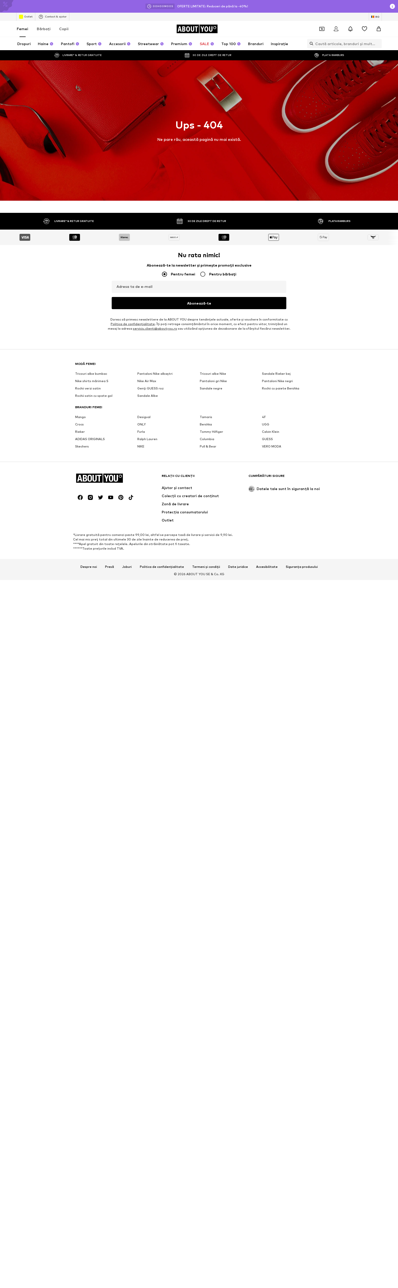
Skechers (82, 1271)
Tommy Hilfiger (211, 1256)
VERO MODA (271, 1271)
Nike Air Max (146, 1205)
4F (264, 1241)
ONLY (141, 1248)
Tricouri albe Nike (213, 1198)
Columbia (207, 1263)
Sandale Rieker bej (276, 1198)
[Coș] (379, 29)
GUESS (267, 1263)
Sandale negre (211, 1213)
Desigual (144, 1241)
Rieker (80, 1256)
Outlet (25, 17)
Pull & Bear (208, 1271)
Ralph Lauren (147, 1263)
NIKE (140, 1271)
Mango (80, 1241)
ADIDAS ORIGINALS (90, 1263)
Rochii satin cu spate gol (93, 1220)
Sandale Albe (147, 1220)
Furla (141, 1256)
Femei (22, 29)
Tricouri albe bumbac (91, 1198)
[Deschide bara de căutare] (310, 43)
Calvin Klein (270, 1256)
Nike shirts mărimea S (91, 1205)
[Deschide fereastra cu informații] (392, 6)
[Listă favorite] (364, 29)
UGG (265, 1248)
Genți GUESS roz (150, 1213)
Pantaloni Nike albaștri (155, 1198)
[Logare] (336, 29)
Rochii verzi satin (88, 1213)
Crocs (79, 1248)
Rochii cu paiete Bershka (280, 1213)
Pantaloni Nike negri (277, 1205)
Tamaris (206, 1241)
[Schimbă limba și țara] (375, 17)
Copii (64, 29)
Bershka (206, 1248)
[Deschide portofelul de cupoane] (322, 29)
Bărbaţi (44, 29)
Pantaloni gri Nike (213, 1205)
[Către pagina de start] (197, 29)
